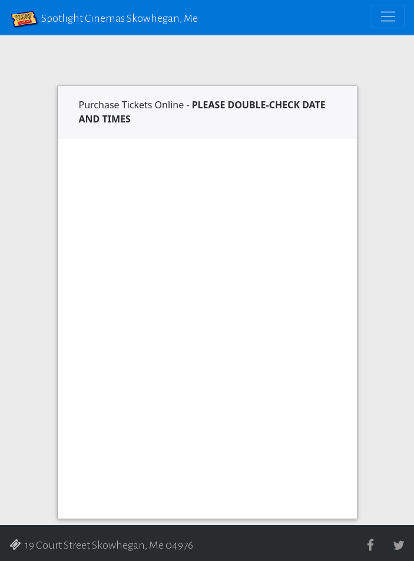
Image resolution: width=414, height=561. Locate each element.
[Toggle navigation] (388, 16)
